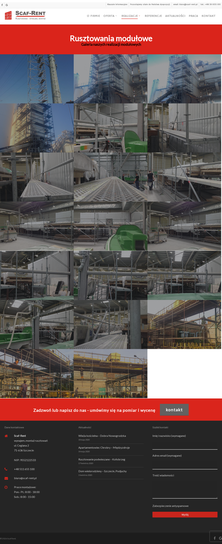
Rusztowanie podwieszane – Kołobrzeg (101, 459)
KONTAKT (174, 409)
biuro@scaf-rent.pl (25, 478)
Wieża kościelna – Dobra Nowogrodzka (102, 435)
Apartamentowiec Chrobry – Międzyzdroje (104, 447)
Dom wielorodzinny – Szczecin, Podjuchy (102, 471)
